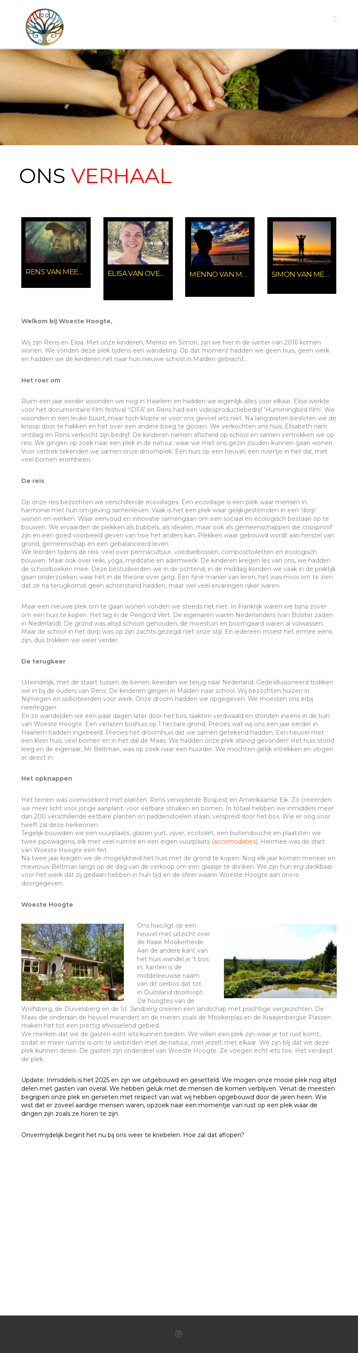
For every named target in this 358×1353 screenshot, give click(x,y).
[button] (335, 19)
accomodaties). (236, 841)
